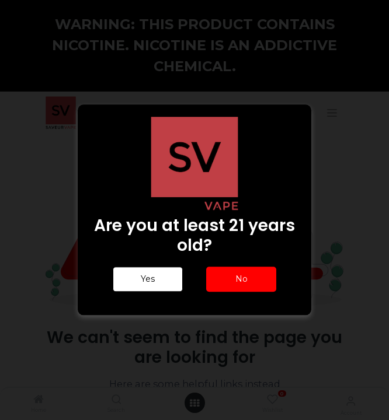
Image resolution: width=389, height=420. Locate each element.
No (241, 279)
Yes (148, 279)
